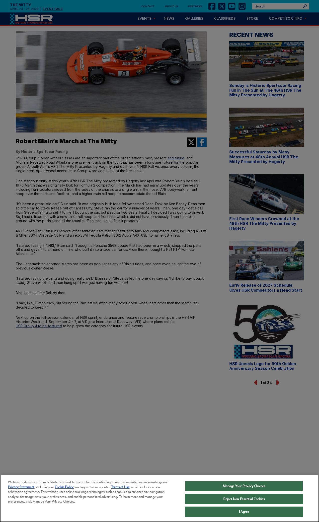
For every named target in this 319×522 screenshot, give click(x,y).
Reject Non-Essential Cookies (244, 499)
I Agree (244, 512)
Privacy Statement (21, 487)
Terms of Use (120, 487)
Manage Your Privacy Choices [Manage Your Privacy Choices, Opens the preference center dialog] (244, 486)
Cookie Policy (64, 487)
